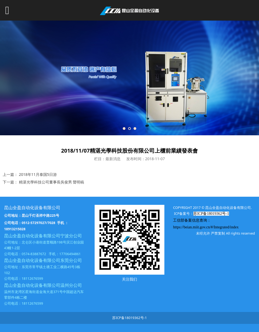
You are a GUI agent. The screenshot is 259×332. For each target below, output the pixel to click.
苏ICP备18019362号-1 (129, 317)
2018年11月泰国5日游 (38, 174)
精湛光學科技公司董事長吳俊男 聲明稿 (51, 182)
